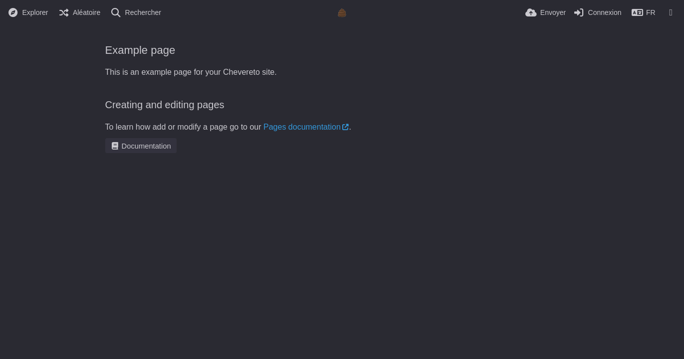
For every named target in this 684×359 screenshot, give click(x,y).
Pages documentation (302, 127)
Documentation (141, 146)
